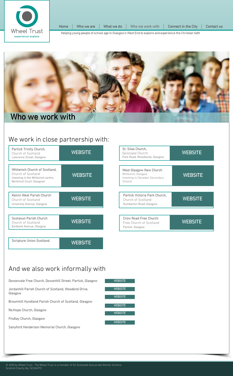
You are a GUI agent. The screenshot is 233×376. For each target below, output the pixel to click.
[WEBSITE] (81, 152)
